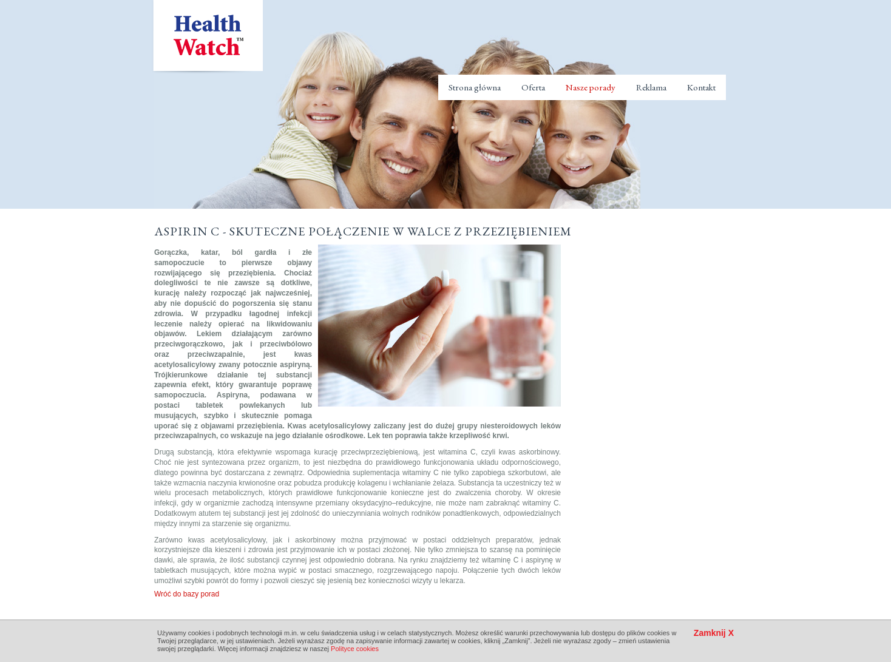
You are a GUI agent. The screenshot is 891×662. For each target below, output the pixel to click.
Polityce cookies (355, 648)
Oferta (533, 87)
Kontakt (701, 87)
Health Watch (207, 37)
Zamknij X (714, 633)
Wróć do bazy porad (186, 594)
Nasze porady (590, 87)
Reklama (651, 87)
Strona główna (475, 87)
